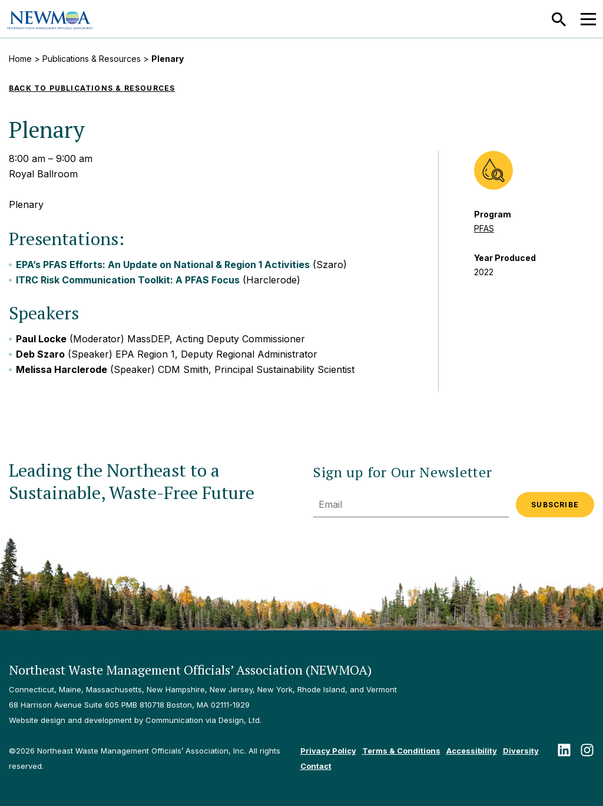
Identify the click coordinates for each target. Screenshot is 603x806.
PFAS (484, 228)
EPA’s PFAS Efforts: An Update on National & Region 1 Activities (163, 264)
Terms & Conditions (401, 750)
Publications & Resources (91, 59)
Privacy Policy (328, 750)
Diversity (521, 750)
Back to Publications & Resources (92, 88)
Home (20, 59)
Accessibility (471, 750)
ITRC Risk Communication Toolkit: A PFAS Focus (128, 280)
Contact (316, 766)
